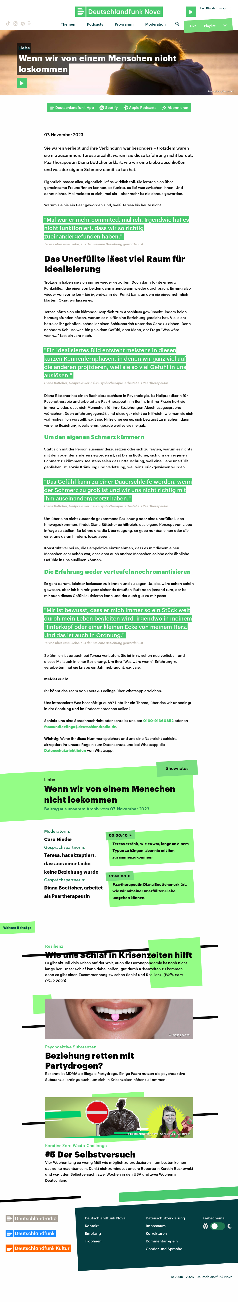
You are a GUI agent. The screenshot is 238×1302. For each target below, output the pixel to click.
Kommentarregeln (162, 1241)
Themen (68, 24)
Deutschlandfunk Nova (105, 1218)
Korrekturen (156, 1233)
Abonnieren (175, 107)
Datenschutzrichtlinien (65, 750)
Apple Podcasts (139, 107)
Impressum (156, 1225)
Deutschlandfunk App (72, 107)
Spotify (108, 107)
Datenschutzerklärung (165, 1218)
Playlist (209, 26)
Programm (124, 24)
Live (193, 26)
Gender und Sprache (164, 1248)
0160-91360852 (158, 720)
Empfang (93, 1233)
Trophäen (93, 1241)
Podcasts (95, 24)
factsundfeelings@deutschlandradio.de (80, 726)
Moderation (155, 24)
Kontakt (92, 1225)
